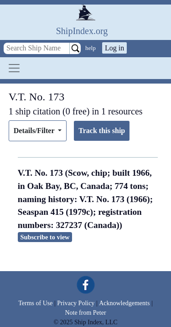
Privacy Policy (75, 303)
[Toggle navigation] (14, 68)
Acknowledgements (124, 303)
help (90, 48)
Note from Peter (85, 312)
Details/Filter (35, 130)
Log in (114, 48)
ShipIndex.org (82, 31)
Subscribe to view (45, 237)
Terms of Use (35, 303)
